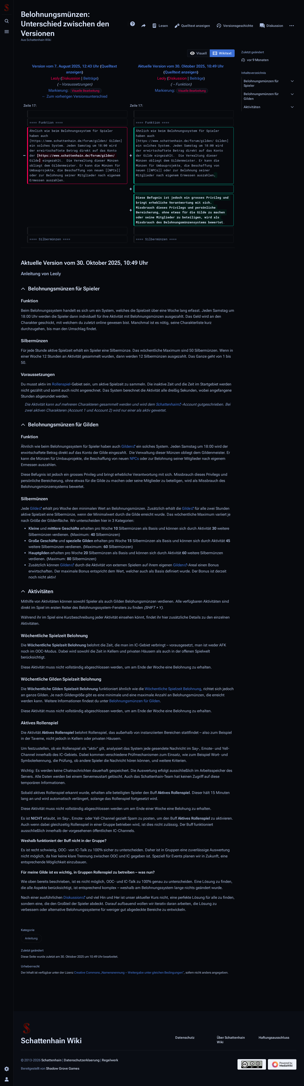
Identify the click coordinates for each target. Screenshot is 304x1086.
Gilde (34, 508)
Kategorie (27, 930)
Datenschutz (185, 1037)
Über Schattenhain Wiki (231, 1039)
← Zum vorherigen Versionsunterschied (74, 96)
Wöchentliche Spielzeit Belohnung (173, 689)
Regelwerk (110, 1060)
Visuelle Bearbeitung (86, 90)
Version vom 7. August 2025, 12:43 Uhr (65, 66)
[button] (198, 53)
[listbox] (211, 53)
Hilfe (132, 23)
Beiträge (90, 78)
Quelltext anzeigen (181, 72)
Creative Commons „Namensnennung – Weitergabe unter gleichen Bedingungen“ (129, 972)
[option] (198, 53)
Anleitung (31, 938)
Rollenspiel (61, 384)
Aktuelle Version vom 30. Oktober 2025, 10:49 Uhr (181, 66)
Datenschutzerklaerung (82, 1060)
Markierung (57, 90)
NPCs (134, 458)
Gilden (126, 446)
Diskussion (71, 78)
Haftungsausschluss (274, 1037)
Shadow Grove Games (62, 1068)
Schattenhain (167, 404)
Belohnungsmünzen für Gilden (134, 701)
